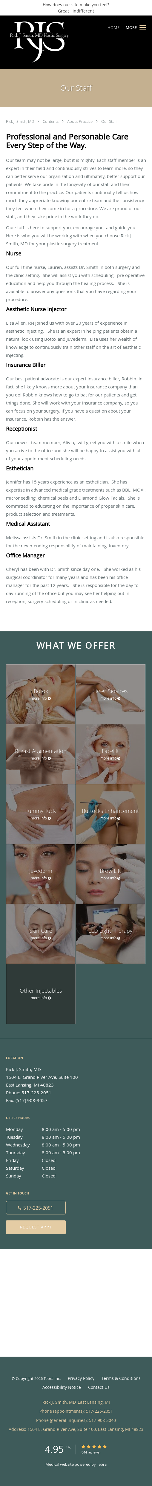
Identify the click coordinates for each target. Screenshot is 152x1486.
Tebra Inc (52, 1378)
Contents (51, 121)
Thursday (49, 1152)
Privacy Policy (81, 1378)
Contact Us (99, 1387)
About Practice (80, 121)
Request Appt (36, 1227)
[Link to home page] (52, 42)
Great (63, 11)
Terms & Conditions (121, 1378)
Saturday (49, 1168)
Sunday (49, 1176)
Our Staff (109, 121)
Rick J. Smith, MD (20, 121)
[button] (142, 27)
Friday (49, 1160)
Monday (49, 1129)
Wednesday (49, 1145)
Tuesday (49, 1137)
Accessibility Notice (61, 1387)
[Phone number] (36, 1207)
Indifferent (83, 11)
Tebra (102, 1464)
